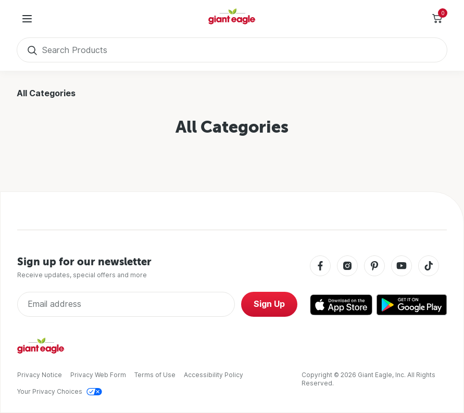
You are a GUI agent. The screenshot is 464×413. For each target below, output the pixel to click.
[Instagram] (347, 266)
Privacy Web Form (98, 375)
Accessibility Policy (213, 375)
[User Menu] (27, 18)
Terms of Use (154, 375)
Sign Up (269, 304)
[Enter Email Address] (126, 304)
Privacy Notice (39, 375)
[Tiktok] (428, 266)
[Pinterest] (374, 266)
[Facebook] (320, 266)
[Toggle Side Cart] (437, 18)
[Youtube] (401, 266)
